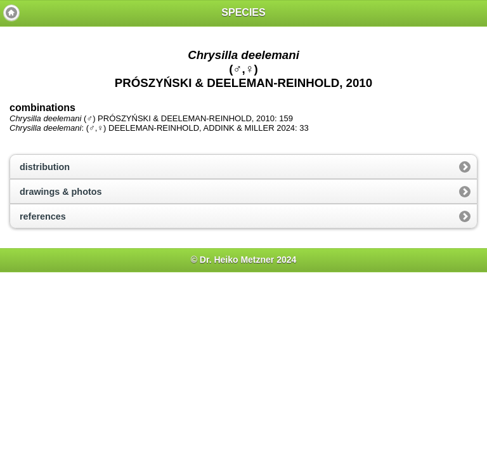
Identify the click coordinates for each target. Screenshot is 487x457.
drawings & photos (61, 192)
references (43, 216)
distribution (45, 167)
